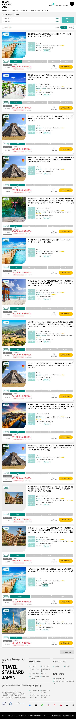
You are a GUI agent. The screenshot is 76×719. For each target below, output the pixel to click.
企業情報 (56, 666)
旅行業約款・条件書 (68, 715)
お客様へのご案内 (34, 691)
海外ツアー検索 (45, 666)
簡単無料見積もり (59, 678)
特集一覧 (43, 673)
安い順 (63, 27)
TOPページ (33, 666)
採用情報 (67, 666)
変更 (57, 18)
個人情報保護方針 (56, 715)
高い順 (70, 27)
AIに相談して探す (34, 670)
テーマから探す (34, 673)
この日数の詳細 (65, 67)
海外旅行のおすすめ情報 (34, 677)
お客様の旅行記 (45, 676)
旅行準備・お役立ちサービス (34, 696)
